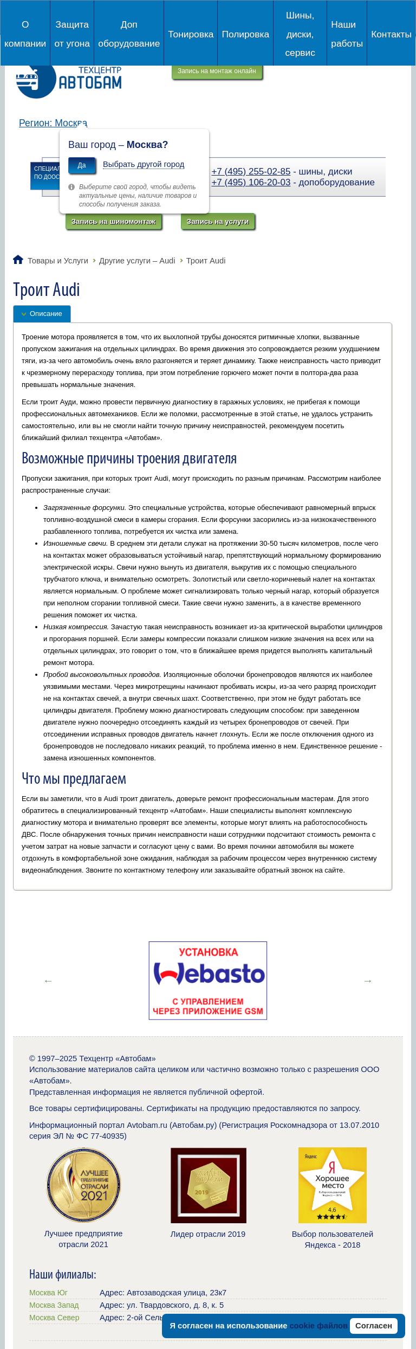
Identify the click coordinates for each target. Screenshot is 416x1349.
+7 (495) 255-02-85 (250, 171)
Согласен (373, 1325)
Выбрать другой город (143, 164)
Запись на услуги (218, 221)
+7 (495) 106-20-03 (250, 182)
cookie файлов (318, 1325)
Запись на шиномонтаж (113, 221)
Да (82, 165)
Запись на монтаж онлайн (217, 71)
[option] (208, 980)
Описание (46, 313)
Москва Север (54, 1317)
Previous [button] (48, 980)
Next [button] (367, 980)
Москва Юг (48, 1292)
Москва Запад (54, 1305)
